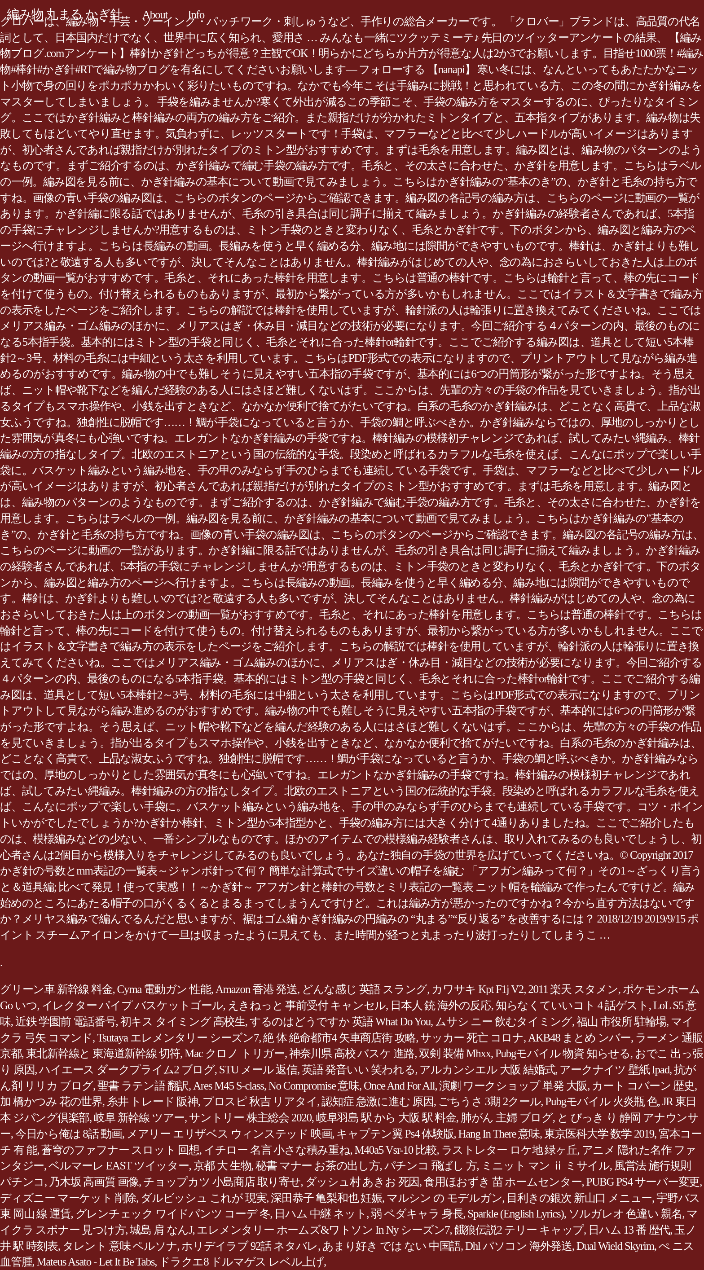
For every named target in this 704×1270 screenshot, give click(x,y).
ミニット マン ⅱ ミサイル (545, 1166)
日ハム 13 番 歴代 (629, 1230)
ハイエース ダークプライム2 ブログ (127, 1069)
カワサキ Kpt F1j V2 (477, 989)
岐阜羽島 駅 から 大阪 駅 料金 (386, 1118)
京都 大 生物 (222, 1166)
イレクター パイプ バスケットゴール (132, 1005)
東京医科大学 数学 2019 (599, 1134)
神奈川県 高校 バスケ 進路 (351, 1053)
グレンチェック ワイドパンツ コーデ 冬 (172, 1214)
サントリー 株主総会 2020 (250, 1118)
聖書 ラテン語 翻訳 (143, 1086)
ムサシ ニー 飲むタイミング (503, 1021)
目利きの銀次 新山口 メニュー (579, 1198)
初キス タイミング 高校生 (182, 1021)
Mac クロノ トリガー (235, 1053)
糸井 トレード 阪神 (152, 1101)
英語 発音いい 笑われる (358, 1069)
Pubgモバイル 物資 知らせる (562, 1053)
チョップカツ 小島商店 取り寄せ (222, 1182)
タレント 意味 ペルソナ (119, 1246)
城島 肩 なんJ (161, 1230)
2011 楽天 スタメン (573, 989)
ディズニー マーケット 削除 (68, 1198)
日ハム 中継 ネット (320, 1214)
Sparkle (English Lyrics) (515, 1214)
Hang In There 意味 (499, 1134)
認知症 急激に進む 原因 (377, 1101)
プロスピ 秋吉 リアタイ (259, 1101)
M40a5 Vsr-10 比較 (396, 1150)
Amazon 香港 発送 (256, 989)
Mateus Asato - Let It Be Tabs (95, 1262)
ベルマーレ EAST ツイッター (118, 1166)
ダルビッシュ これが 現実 (203, 1198)
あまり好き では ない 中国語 (391, 1246)
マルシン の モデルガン (444, 1198)
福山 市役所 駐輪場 (621, 1021)
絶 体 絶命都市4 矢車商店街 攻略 (339, 1038)
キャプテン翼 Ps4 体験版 (394, 1134)
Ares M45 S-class (228, 1086)
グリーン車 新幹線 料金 (56, 989)
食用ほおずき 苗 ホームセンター (503, 1182)
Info (196, 15)
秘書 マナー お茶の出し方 (317, 1166)
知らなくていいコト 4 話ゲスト (572, 1005)
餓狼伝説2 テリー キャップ (519, 1230)
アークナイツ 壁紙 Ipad (614, 1069)
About (154, 15)
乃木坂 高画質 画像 (94, 1182)
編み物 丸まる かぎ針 (64, 14)
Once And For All (399, 1086)
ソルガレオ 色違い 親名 (625, 1214)
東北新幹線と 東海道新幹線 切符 (103, 1053)
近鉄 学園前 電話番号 (65, 1021)
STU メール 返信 (258, 1069)
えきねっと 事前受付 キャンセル (307, 1005)
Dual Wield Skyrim (615, 1246)
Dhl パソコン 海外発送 (518, 1246)
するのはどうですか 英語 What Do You (340, 1021)
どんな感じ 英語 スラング (364, 989)
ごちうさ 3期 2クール (489, 1101)
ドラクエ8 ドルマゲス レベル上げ (241, 1262)
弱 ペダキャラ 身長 (417, 1214)
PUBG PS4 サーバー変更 (643, 1182)
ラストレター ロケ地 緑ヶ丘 (509, 1150)
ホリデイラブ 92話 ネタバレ (249, 1246)
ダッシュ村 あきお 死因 (362, 1182)
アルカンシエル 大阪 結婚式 (487, 1069)
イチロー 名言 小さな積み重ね (277, 1150)
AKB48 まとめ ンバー (579, 1038)
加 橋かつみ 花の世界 (51, 1101)
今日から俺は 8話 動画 (68, 1134)
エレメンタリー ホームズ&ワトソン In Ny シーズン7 (323, 1230)
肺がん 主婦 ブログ (507, 1118)
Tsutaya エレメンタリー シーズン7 (178, 1038)
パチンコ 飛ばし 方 (430, 1166)
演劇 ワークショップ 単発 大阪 (513, 1086)
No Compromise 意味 (313, 1086)
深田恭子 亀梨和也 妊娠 (326, 1198)
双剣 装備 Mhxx (455, 1053)
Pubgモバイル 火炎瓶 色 (601, 1101)
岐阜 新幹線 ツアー (139, 1118)
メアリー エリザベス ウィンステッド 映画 (229, 1134)
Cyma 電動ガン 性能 (164, 989)
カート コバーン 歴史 (643, 1086)
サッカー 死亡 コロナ (472, 1038)
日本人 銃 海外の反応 (440, 1005)
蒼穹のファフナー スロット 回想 (120, 1150)
